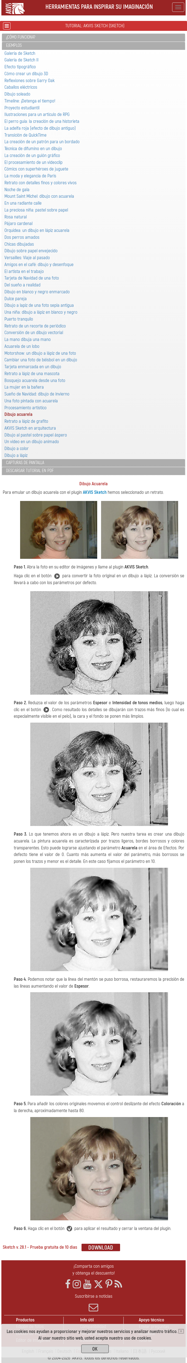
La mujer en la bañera (24, 387)
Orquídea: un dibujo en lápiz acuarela (36, 230)
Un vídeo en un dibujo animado (31, 442)
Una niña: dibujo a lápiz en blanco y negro (40, 312)
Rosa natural (15, 217)
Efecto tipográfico (20, 67)
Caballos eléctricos (20, 87)
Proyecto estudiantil (21, 108)
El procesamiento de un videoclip (33, 162)
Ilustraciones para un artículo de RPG (37, 114)
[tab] (93, 38)
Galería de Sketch (19, 53)
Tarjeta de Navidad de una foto (31, 278)
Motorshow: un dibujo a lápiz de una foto (40, 353)
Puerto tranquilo (18, 319)
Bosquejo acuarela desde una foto (34, 380)
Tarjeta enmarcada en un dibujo (32, 367)
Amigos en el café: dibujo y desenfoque (39, 264)
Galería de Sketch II (21, 60)
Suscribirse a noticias (93, 1302)
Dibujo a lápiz (16, 455)
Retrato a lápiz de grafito (26, 421)
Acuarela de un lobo (21, 346)
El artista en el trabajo (24, 271)
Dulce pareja (15, 299)
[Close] (181, 1331)
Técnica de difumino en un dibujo (33, 148)
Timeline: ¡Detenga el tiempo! (29, 101)
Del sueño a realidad (22, 285)
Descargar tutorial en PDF (30, 470)
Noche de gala (16, 190)
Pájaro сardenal (18, 223)
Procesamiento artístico (25, 408)
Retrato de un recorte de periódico (35, 326)
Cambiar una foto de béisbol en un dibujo (40, 360)
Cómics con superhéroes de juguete (36, 169)
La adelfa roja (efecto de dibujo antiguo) (40, 128)
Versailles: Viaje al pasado (27, 258)
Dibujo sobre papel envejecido (31, 251)
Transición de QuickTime (25, 135)
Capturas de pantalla (25, 462)
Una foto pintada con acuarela (31, 401)
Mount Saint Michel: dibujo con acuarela (39, 196)
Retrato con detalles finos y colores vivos (40, 183)
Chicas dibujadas (19, 244)
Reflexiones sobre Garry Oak (29, 80)
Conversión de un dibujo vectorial (33, 332)
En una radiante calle (23, 203)
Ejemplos (14, 45)
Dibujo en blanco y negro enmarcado (37, 292)
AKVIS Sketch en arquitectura (30, 428)
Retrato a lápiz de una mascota (31, 373)
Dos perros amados (21, 237)
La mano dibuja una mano (27, 339)
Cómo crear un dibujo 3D (26, 74)
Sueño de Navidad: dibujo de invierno (36, 394)
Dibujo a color (16, 448)
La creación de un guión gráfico (32, 155)
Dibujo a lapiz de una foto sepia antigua (39, 305)
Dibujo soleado (17, 94)
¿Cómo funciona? (20, 37)
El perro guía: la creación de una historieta (41, 121)
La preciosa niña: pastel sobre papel (36, 210)
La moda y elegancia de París (30, 176)
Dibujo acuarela (18, 414)
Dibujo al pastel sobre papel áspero (35, 435)
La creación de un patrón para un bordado (42, 142)
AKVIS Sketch (95, 492)
